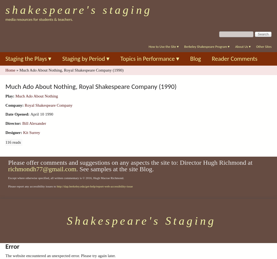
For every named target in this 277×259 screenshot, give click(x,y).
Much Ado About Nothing (36, 96)
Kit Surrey (31, 132)
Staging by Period (86, 58)
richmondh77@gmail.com (42, 169)
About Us (242, 47)
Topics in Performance (149, 58)
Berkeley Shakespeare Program (207, 47)
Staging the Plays (28, 58)
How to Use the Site (164, 47)
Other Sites (264, 47)
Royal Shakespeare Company (48, 105)
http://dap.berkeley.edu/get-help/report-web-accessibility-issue (95, 186)
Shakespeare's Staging (78, 10)
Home (10, 70)
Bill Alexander (34, 123)
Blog (195, 58)
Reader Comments (235, 58)
